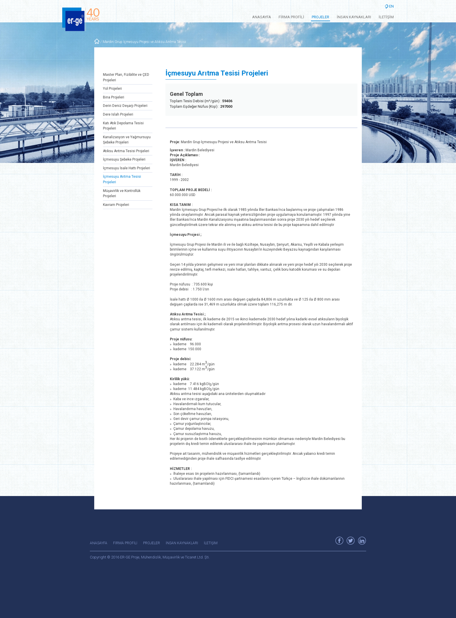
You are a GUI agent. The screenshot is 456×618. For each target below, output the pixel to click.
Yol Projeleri (112, 89)
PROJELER (320, 17)
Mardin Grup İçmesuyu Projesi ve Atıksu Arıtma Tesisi (144, 42)
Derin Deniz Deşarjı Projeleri (125, 106)
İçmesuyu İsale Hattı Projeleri (126, 168)
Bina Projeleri (113, 97)
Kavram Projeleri (116, 205)
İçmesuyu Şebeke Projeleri (124, 159)
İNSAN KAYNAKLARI (354, 17)
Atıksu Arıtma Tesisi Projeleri (126, 151)
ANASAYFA (261, 17)
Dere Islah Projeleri (118, 114)
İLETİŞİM (386, 17)
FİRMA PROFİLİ (291, 17)
